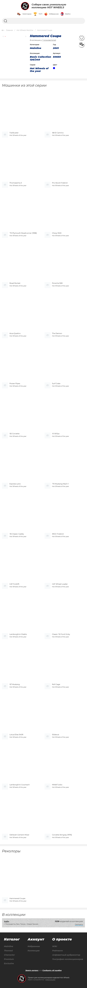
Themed (8, 951)
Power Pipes (14, 383)
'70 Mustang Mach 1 (60, 484)
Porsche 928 (57, 283)
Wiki (54, 946)
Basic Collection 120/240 (40, 58)
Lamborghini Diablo (18, 634)
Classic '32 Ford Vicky (61, 634)
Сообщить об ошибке (52, 970)
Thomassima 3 (15, 183)
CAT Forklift (14, 584)
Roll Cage (56, 684)
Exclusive (9, 963)
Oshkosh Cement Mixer (19, 835)
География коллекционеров (67, 959)
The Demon (57, 333)
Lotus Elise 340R (16, 735)
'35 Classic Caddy (16, 534)
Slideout (55, 735)
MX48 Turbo (57, 785)
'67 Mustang (14, 684)
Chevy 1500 (56, 233)
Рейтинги (57, 951)
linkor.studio (50, 980)
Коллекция (34, 951)
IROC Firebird (58, 534)
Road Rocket (14, 283)
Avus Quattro (15, 333)
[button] (3, 36)
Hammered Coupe (17, 898)
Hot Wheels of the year (39, 69)
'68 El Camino (58, 133)
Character (9, 955)
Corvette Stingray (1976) (62, 835)
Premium (9, 959)
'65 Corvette (14, 434)
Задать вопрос (31, 970)
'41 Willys (55, 434)
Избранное (34, 946)
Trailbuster (14, 133)
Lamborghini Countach (19, 785)
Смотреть (79, 924)
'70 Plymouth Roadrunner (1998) (23, 233)
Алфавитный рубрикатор (66, 955)
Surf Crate (56, 383)
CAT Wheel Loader (60, 584)
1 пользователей (49, 40)
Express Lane (15, 484)
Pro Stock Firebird (59, 183)
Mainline (8, 946)
